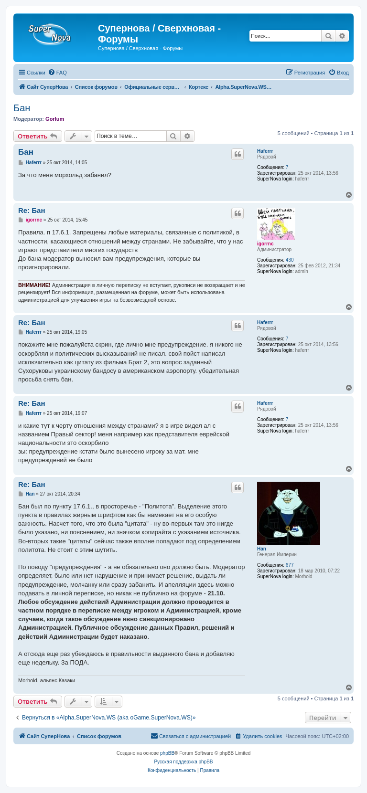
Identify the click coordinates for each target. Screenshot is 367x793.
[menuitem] (57, 72)
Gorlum (54, 119)
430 (290, 260)
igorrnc (265, 243)
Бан (21, 108)
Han (261, 548)
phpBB (167, 753)
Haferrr (265, 151)
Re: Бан (31, 210)
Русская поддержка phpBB (183, 761)
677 (290, 565)
